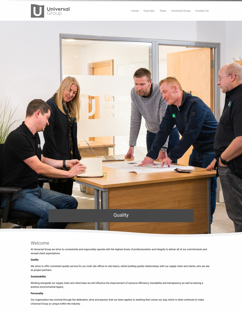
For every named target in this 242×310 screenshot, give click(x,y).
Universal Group (180, 10)
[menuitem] (135, 11)
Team (163, 10)
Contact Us (202, 10)
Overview (149, 10)
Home (135, 10)
